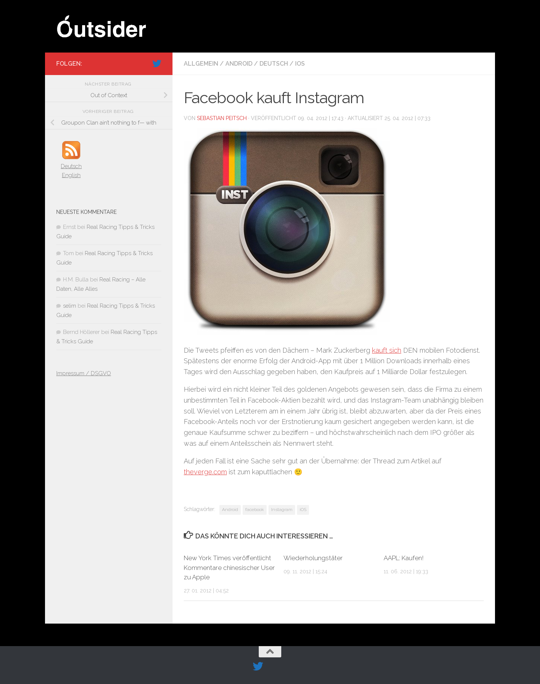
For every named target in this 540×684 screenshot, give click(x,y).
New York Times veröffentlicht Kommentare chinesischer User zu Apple (229, 567)
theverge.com (205, 472)
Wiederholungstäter (313, 558)
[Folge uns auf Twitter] (156, 63)
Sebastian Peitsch (222, 118)
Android (238, 63)
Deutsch (274, 63)
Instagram (281, 509)
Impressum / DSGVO (83, 373)
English (71, 175)
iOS (300, 63)
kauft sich (386, 350)
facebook (254, 509)
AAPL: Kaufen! (404, 558)
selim (69, 305)
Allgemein (201, 63)
